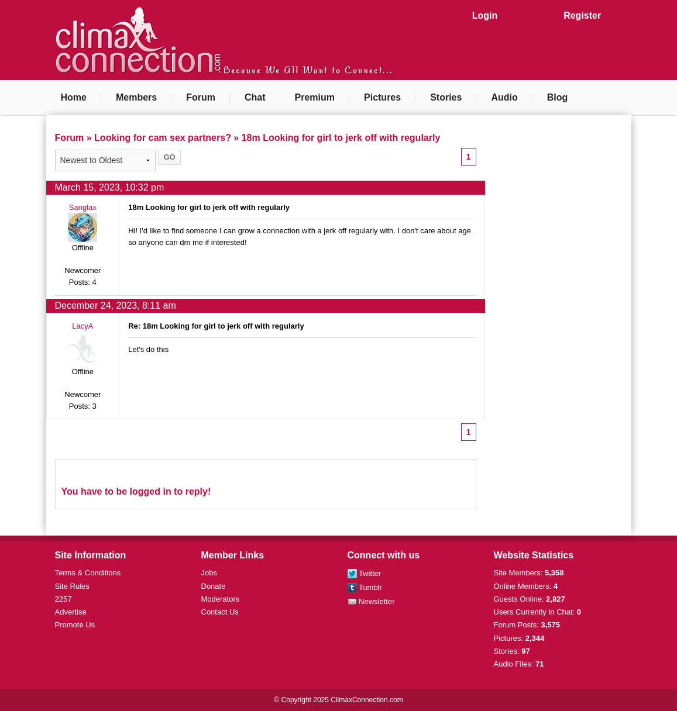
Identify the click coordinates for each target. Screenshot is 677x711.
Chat (255, 97)
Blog (557, 97)
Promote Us (75, 624)
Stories (446, 97)
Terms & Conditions (88, 572)
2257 (63, 599)
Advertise (71, 612)
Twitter (365, 573)
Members (136, 97)
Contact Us (220, 612)
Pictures (382, 97)
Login (485, 15)
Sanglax (83, 207)
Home (74, 97)
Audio (504, 97)
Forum (200, 97)
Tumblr (365, 587)
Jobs (209, 572)
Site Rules (72, 586)
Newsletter (371, 601)
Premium (315, 97)
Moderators (220, 599)
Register (582, 15)
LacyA (82, 326)
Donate (213, 586)
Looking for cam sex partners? (162, 138)
